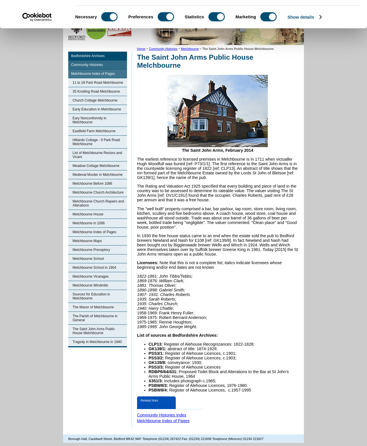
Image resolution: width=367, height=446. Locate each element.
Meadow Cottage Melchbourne (96, 166)
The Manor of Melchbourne (93, 307)
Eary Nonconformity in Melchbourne (89, 120)
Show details (301, 44)
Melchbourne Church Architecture (98, 192)
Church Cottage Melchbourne (95, 100)
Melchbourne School (88, 259)
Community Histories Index (161, 415)
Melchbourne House (88, 214)
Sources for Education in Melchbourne (91, 296)
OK (319, 14)
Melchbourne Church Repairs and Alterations (98, 203)
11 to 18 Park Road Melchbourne (98, 83)
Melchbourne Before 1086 (92, 184)
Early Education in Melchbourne (97, 109)
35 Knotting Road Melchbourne (96, 91)
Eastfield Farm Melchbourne (94, 131)
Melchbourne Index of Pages (93, 74)
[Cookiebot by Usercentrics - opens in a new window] (37, 44)
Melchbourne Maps (87, 241)
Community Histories (87, 65)
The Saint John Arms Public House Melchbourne (94, 331)
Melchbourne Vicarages (91, 276)
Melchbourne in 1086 (89, 223)
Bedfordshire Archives (88, 56)
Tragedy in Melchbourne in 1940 (97, 342)
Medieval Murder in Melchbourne (98, 175)
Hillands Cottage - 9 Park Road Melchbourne (96, 142)
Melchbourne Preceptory (91, 250)
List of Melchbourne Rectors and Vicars (97, 155)
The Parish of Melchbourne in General (95, 318)
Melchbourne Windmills (90, 285)
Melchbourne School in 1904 (94, 268)
